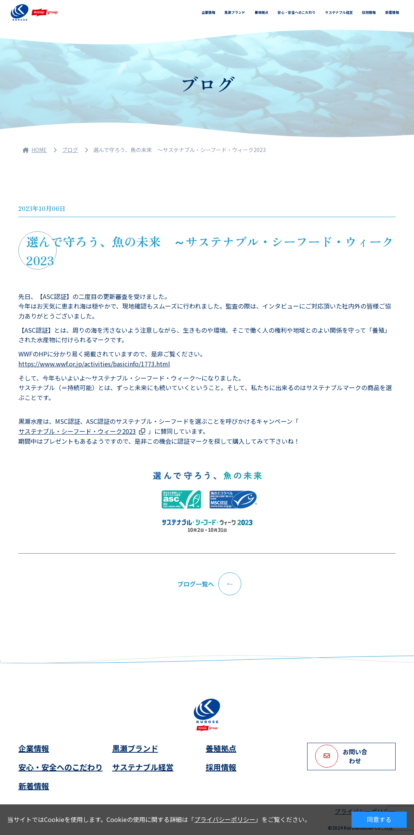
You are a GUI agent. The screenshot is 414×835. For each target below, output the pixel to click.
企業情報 (208, 12)
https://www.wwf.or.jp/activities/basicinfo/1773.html (94, 363)
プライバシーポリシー (224, 819)
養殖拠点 (261, 12)
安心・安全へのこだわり (297, 12)
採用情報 (369, 12)
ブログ (70, 150)
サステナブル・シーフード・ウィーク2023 (77, 431)
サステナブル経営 (339, 12)
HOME (35, 150)
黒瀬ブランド (234, 12)
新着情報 (392, 12)
